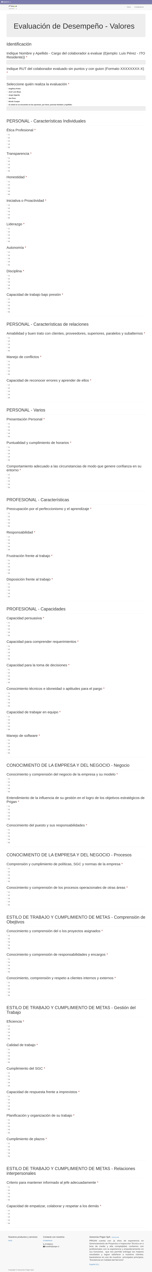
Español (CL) (94, 1264)
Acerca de (115, 1237)
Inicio (10, 1240)
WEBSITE (6, 2)
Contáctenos (47, 1240)
